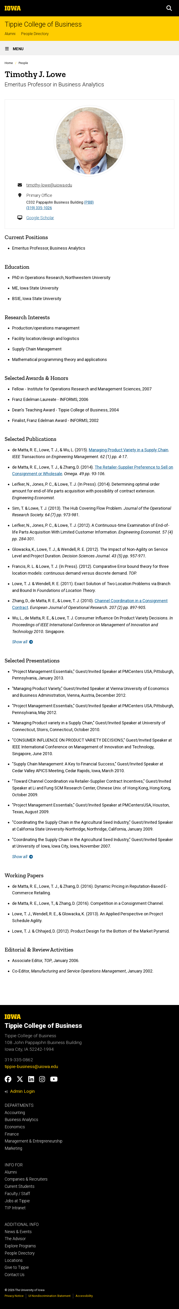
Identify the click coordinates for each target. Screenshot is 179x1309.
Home (9, 63)
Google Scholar (40, 217)
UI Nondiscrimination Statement (49, 1296)
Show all (22, 641)
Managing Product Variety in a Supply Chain (128, 449)
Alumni (10, 34)
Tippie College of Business (43, 24)
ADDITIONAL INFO (22, 1224)
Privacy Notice (14, 1296)
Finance (12, 1134)
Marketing (13, 1148)
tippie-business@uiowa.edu (31, 1066)
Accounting (15, 1112)
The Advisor (15, 1238)
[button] (169, 8)
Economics (15, 1127)
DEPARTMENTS (19, 1105)
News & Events (18, 1231)
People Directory (35, 34)
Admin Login (22, 1091)
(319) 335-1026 (39, 208)
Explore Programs (20, 1246)
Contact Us (14, 1274)
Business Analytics (21, 1119)
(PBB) (89, 202)
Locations (14, 1260)
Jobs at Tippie (17, 1201)
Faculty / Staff (17, 1193)
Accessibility (84, 1296)
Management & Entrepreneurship (33, 1141)
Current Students (19, 1186)
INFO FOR (14, 1165)
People (23, 63)
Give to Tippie (17, 1267)
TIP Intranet (15, 1208)
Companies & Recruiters (26, 1179)
